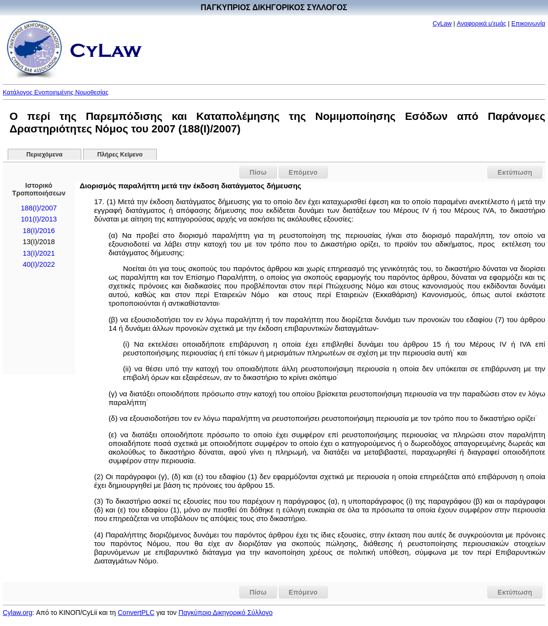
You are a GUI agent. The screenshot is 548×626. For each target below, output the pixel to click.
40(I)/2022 (39, 264)
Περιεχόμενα (44, 154)
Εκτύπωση (515, 172)
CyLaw (442, 23)
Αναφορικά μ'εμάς (481, 23)
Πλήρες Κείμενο (120, 154)
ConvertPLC (136, 612)
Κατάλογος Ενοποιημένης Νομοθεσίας (56, 92)
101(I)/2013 (39, 219)
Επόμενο (303, 172)
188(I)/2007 (39, 208)
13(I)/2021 (39, 253)
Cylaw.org (17, 612)
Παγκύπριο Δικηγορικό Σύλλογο (225, 612)
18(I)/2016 (39, 231)
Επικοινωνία (528, 23)
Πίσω (257, 172)
